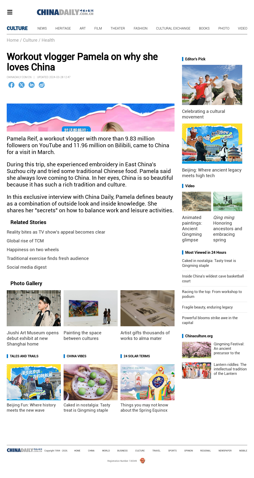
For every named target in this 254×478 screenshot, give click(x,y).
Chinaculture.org (199, 336)
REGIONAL (205, 450)
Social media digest (27, 267)
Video (242, 28)
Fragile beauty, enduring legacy (207, 307)
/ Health (47, 40)
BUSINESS (122, 450)
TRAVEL (156, 450)
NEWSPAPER (225, 450)
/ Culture (28, 40)
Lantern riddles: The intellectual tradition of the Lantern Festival (230, 371)
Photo (223, 28)
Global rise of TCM (25, 240)
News (42, 28)
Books (204, 28)
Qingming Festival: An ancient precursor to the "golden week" (229, 351)
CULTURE (17, 28)
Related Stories (28, 222)
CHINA (91, 450)
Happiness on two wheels (33, 249)
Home (13, 40)
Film (98, 28)
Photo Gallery (26, 283)
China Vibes (76, 356)
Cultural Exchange (173, 28)
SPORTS (172, 450)
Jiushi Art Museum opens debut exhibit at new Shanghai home (33, 338)
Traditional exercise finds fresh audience (48, 258)
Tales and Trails (24, 356)
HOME (77, 450)
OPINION (188, 450)
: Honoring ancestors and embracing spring (227, 229)
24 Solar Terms (137, 356)
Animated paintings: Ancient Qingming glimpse (192, 229)
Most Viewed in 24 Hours (205, 252)
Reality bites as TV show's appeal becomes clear (56, 232)
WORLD (106, 450)
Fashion (141, 28)
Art (83, 28)
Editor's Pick (195, 59)
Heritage (63, 28)
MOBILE (243, 450)
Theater (118, 28)
